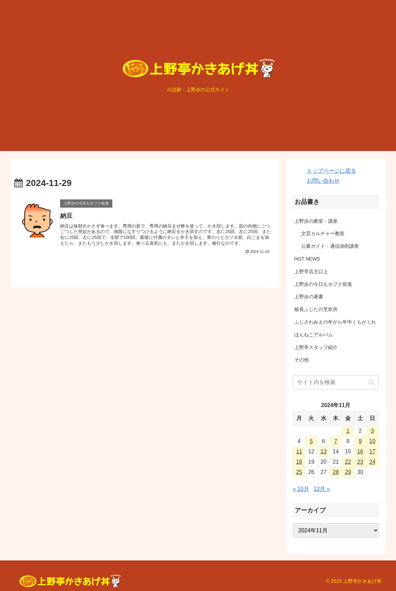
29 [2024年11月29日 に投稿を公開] (348, 472)
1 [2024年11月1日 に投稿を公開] (348, 431)
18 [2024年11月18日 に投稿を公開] (299, 462)
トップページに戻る (331, 171)
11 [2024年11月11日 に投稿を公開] (299, 451)
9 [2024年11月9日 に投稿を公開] (360, 441)
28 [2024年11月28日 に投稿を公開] (336, 472)
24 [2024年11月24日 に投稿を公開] (372, 462)
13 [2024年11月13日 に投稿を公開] (323, 451)
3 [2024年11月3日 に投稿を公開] (372, 431)
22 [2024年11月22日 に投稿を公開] (348, 462)
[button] (372, 382)
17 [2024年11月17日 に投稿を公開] (372, 451)
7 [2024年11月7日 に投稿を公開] (335, 441)
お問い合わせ (323, 181)
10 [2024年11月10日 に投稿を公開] (372, 441)
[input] (336, 382)
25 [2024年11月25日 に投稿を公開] (299, 472)
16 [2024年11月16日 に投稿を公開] (360, 451)
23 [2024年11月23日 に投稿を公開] (360, 462)
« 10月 (301, 489)
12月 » (322, 489)
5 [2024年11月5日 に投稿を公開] (311, 441)
